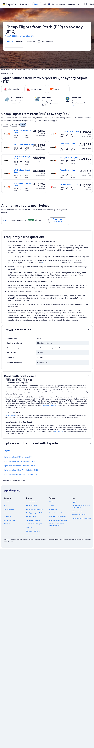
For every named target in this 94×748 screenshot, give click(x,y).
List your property (59, 4)
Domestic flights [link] (31, 516)
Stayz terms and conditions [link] (57, 516)
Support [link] (74, 502)
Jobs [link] (5, 505)
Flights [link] (3, 69)
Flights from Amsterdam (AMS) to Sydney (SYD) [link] (20, 474)
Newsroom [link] (7, 524)
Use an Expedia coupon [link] (79, 515)
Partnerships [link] (7, 513)
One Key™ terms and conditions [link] (59, 513)
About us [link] (6, 502)
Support (71, 4)
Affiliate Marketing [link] (9, 520)
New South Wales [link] (20, 69)
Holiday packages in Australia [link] (35, 513)
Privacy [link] (51, 502)
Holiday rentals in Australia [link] (34, 509)
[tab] (10, 41)
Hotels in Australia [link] (31, 505)
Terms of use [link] (53, 509)
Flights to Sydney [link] (33, 69)
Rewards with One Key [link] (33, 531)
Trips (79, 4)
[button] (47, 330)
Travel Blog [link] (29, 527)
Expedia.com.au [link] (6, 73)
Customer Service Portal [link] (50, 263)
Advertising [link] (7, 516)
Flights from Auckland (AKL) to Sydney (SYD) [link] (19, 466)
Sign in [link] (74, 105)
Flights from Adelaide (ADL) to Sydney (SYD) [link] (19, 461)
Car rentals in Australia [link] (33, 520)
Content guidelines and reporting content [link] (56, 524)
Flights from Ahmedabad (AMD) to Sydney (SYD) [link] (21, 470)
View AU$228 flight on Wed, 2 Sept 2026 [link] (21, 36)
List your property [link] (9, 509)
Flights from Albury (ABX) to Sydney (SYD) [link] (18, 457)
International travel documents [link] (81, 518)
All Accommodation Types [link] (34, 524)
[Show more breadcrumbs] (77, 69)
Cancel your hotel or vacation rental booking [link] (81, 506)
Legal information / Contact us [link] (58, 520)
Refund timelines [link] (77, 511)
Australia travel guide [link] (32, 502)
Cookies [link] (51, 505)
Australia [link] (10, 69)
